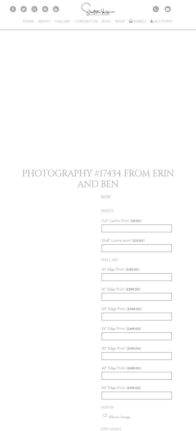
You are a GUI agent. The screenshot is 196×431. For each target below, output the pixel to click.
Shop (120, 21)
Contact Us (86, 21)
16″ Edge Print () (121, 289)
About (44, 21)
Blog (106, 21)
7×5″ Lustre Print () (122, 221)
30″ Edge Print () (122, 348)
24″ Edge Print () (122, 329)
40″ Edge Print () (122, 368)
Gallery (62, 21)
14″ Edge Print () (121, 269)
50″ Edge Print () (122, 388)
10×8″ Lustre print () (123, 241)
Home (28, 21)
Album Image (116, 416)
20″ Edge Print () (122, 309)
